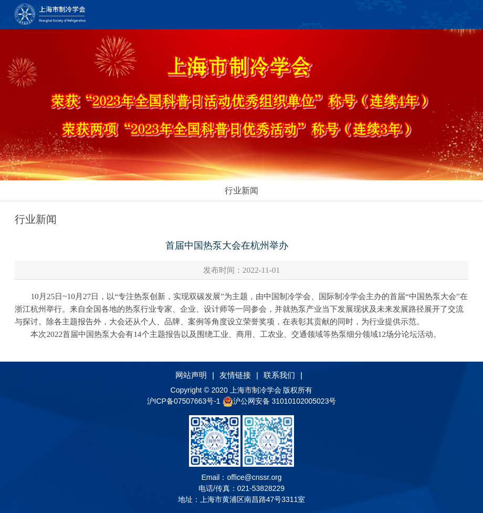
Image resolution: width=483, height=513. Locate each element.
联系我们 (279, 375)
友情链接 (235, 375)
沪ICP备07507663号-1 (185, 401)
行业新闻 (241, 190)
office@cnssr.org (254, 477)
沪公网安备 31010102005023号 (280, 401)
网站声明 (191, 375)
